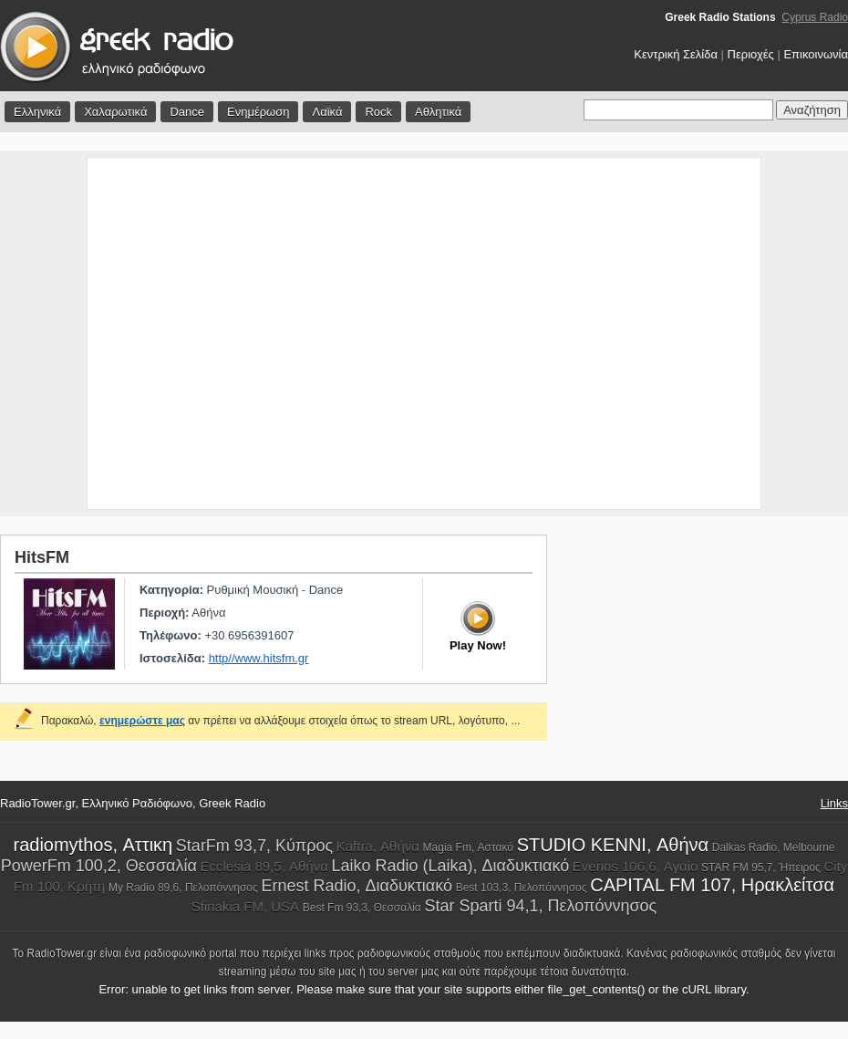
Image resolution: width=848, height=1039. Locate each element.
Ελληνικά (37, 112)
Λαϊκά (327, 112)
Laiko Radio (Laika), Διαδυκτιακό (450, 866)
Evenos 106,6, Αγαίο (635, 866)
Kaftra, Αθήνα (377, 846)
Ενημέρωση (258, 112)
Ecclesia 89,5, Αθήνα (263, 866)
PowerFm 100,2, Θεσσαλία (99, 866)
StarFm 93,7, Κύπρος (254, 845)
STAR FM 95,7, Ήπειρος (761, 867)
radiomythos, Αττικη (92, 845)
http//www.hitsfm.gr (259, 658)
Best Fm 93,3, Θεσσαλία (362, 907)
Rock (378, 112)
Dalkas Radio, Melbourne (773, 847)
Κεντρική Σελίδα (676, 54)
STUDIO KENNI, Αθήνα (613, 845)
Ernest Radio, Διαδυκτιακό (356, 886)
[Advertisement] (171, 333)
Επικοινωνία (815, 54)
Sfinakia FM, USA (245, 906)
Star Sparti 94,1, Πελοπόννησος (540, 906)
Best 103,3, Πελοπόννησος (521, 887)
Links (834, 803)
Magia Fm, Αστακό (468, 847)
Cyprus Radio (814, 17)
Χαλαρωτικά (115, 112)
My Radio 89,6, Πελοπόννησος (183, 887)
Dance (187, 112)
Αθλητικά (438, 112)
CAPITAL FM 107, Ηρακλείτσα (712, 885)
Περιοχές (751, 54)
